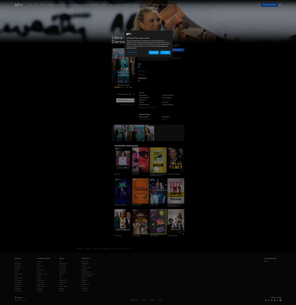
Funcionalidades (154, 5)
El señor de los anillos (144, 104)
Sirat (38, 267)
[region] (148, 44)
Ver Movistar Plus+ (85, 261)
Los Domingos (39, 261)
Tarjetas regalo (84, 288)
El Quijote (141, 102)
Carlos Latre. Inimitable (173, 174)
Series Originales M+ (19, 278)
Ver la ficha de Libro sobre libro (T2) (147, 107)
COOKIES (160, 300)
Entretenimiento (18, 290)
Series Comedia (18, 284)
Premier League (62, 267)
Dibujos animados (40, 284)
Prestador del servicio (134, 300)
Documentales (94, 5)
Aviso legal (145, 300)
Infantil (104, 5)
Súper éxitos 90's (154, 235)
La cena (38, 263)
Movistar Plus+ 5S (40, 290)
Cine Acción (17, 269)
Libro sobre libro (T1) (124, 94)
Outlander (39, 271)
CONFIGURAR (131, 52)
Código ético (83, 269)
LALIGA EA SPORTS (62, 265)
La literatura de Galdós (167, 104)
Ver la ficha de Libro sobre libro (127, 104)
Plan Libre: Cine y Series (86, 276)
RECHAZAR (154, 52)
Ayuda (266, 261)
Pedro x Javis (135, 174)
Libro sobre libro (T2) (124, 100)
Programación (62, 290)
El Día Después (62, 269)
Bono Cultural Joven (168, 5)
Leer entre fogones (166, 97)
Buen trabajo (117, 235)
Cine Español (17, 265)
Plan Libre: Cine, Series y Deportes (88, 274)
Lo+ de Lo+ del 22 (154, 205)
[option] (119, 133)
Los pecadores (40, 265)
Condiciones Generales (86, 267)
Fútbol (42, 5)
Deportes (118, 5)
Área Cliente (83, 265)
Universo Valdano (62, 271)
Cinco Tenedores (136, 235)
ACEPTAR (165, 52)
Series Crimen (17, 286)
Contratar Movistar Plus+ (86, 271)
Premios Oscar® (40, 282)
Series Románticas (18, 280)
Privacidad (153, 300)
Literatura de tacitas (144, 97)
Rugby (111, 5)
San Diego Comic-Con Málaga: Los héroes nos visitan (158, 174)
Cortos (136, 5)
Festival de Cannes (40, 280)
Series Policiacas (18, 282)
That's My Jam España (120, 205)
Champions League (63, 263)
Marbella (39, 278)
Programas (127, 5)
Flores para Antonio (41, 269)
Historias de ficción (137, 205)
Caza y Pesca (39, 288)
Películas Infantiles (18, 274)
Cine (36, 5)
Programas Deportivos (41, 286)
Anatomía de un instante (42, 274)
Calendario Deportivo (63, 286)
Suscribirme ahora (269, 5)
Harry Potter (165, 102)
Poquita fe (39, 276)
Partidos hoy (61, 288)
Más (178, 5)
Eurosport (61, 284)
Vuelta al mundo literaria (168, 95)
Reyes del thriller (143, 95)
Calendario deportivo (53, 5)
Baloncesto (77, 5)
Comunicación (84, 290)
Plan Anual (83, 282)
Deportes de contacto (63, 282)
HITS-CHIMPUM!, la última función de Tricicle (174, 205)
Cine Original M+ (18, 263)
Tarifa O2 (83, 286)
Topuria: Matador (62, 280)
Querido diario (142, 99)
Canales (143, 5)
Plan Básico (83, 278)
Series (30, 5)
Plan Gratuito (67, 5)
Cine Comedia (17, 267)
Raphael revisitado (172, 235)
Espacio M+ (117, 174)
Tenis (85, 5)
